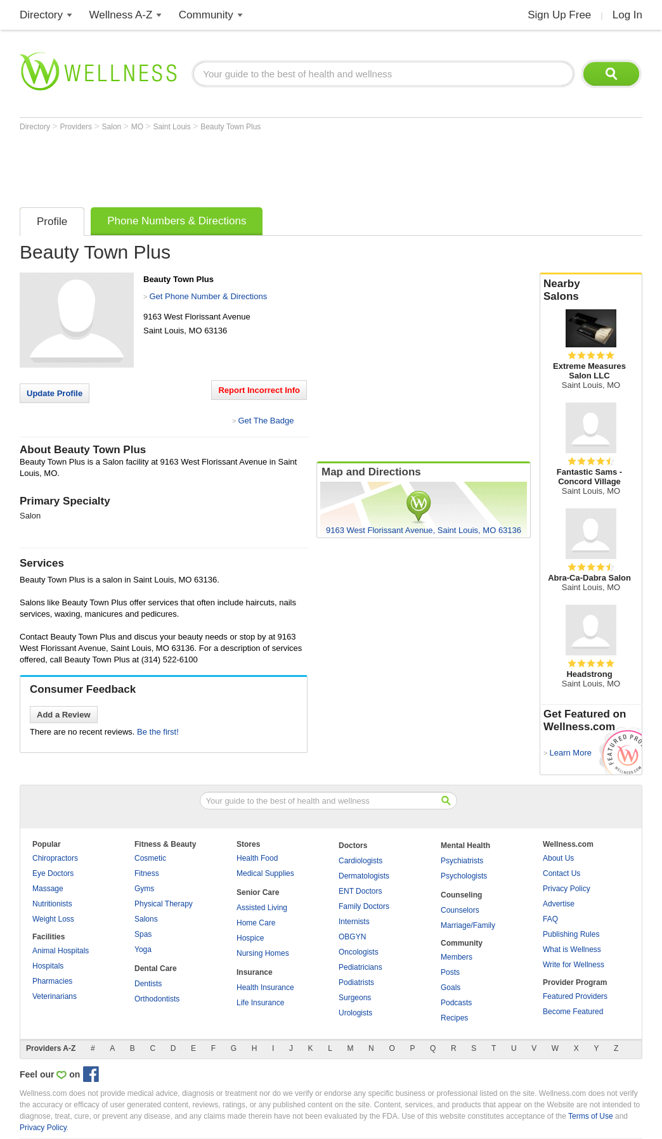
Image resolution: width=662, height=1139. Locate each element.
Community (206, 15)
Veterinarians (54, 996)
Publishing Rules (571, 934)
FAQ (550, 919)
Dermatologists (364, 876)
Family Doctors (364, 906)
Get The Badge (266, 420)
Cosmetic (150, 858)
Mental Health (465, 845)
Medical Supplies (265, 873)
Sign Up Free (559, 15)
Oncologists (359, 952)
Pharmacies (52, 981)
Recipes (454, 1018)
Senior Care (258, 892)
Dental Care (155, 968)
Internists (354, 921)
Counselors (460, 910)
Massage (47, 888)
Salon (113, 126)
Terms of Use (590, 1116)
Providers (77, 126)
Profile (52, 222)
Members (456, 957)
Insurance (255, 972)
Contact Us (561, 873)
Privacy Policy (566, 888)
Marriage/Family (468, 925)
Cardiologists (360, 860)
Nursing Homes (263, 953)
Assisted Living (262, 907)
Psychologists (464, 876)
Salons (146, 919)
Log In (627, 15)
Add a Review (64, 714)
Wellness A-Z (121, 15)
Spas (143, 934)
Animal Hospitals (60, 950)
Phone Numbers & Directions (176, 221)
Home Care (256, 922)
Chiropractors (55, 858)
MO (138, 126)
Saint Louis (173, 126)
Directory (41, 15)
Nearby (591, 290)
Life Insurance (260, 1002)
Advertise (558, 903)
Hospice (250, 938)
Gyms (144, 888)
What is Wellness (572, 949)
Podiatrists (356, 982)
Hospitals (47, 966)
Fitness (146, 873)
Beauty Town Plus (230, 126)
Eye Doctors (53, 873)
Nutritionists (52, 903)
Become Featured (573, 1011)
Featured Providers (575, 996)
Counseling (461, 895)
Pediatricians (360, 967)
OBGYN (352, 936)
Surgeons (355, 997)
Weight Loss (53, 919)
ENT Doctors (360, 891)
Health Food (257, 858)
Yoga (143, 949)
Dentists (148, 983)
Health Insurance (265, 987)
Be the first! (158, 732)
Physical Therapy (163, 903)
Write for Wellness (573, 964)
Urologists (355, 1012)
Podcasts (456, 1002)
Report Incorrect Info (259, 390)
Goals (450, 987)
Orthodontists (156, 998)
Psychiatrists (462, 860)
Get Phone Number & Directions (208, 296)
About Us (558, 858)
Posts (450, 972)
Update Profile (54, 393)
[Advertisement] (250, 166)
